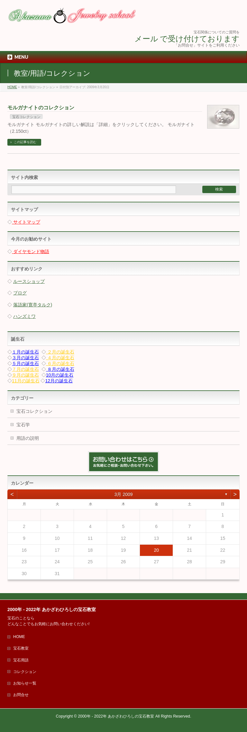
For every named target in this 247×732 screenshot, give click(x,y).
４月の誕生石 (60, 357)
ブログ (20, 292)
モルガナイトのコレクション (40, 107)
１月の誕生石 (25, 351)
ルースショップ (29, 281)
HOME (19, 636)
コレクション (24, 671)
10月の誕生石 (60, 375)
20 (156, 550)
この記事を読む (25, 142)
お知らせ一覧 (24, 683)
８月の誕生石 (60, 369)
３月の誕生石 (25, 357)
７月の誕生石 (25, 369)
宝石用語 (21, 660)
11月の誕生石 (26, 380)
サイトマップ (26, 222)
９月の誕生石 (25, 375)
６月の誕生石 (60, 363)
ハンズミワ (24, 316)
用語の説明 (27, 438)
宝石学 (23, 424)
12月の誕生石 (59, 380)
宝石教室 (21, 648)
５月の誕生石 (25, 363)
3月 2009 (123, 494)
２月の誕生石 (60, 351)
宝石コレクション (26, 117)
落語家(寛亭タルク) (32, 304)
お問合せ (21, 695)
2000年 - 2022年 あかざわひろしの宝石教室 (116, 716)
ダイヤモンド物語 (30, 251)
